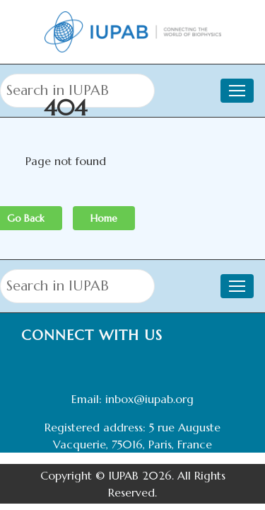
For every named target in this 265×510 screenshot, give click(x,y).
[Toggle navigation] (237, 286)
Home (103, 218)
